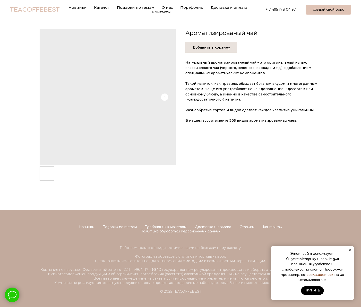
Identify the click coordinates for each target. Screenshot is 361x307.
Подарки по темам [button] (136, 7)
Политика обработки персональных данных (180, 231)
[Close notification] (350, 249)
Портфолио (191, 7)
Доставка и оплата (229, 7)
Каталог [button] (102, 7)
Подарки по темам (120, 227)
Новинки (86, 227)
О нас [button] (167, 7)
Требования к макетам (166, 227)
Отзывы (247, 227)
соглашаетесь (320, 275)
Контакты (161, 12)
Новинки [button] (78, 7)
